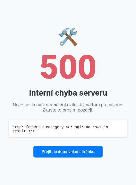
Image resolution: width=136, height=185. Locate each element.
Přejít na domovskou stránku (68, 152)
